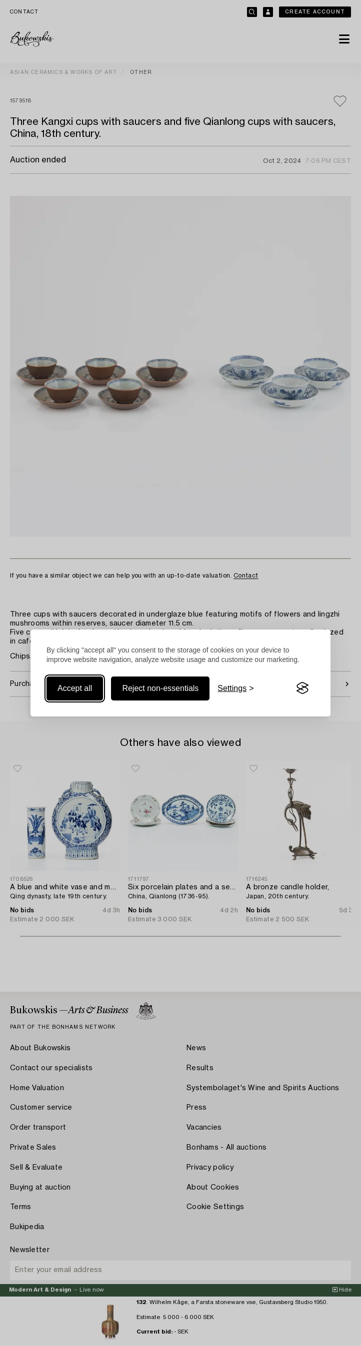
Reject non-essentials (160, 688)
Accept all (75, 688)
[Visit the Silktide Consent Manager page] (302, 688)
